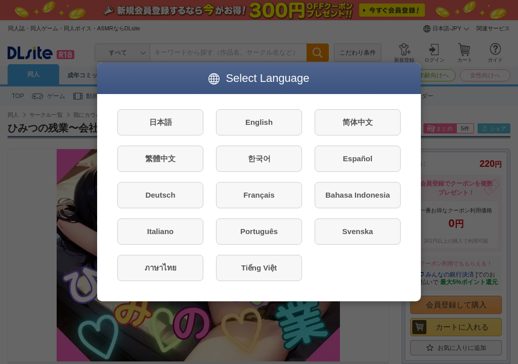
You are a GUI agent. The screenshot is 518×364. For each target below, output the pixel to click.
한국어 (259, 158)
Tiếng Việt (259, 267)
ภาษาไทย (161, 267)
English (259, 122)
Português (259, 231)
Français (259, 195)
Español (357, 158)
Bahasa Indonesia (357, 195)
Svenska (357, 231)
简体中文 (357, 122)
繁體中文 (160, 158)
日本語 (160, 122)
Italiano (160, 231)
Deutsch (160, 195)
